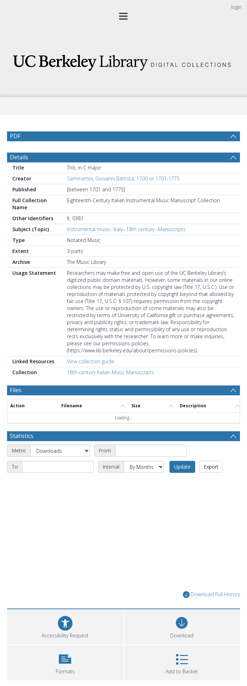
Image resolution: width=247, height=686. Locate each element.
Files (15, 390)
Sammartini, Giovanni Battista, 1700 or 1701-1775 (123, 178)
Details (19, 157)
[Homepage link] (123, 60)
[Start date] (151, 451)
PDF (15, 136)
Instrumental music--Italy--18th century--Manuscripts (126, 229)
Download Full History (211, 594)
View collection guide (90, 361)
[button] (65, 662)
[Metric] (60, 451)
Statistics (21, 436)
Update (182, 466)
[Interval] (144, 467)
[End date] (58, 467)
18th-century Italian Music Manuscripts (110, 372)
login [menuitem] (236, 7)
